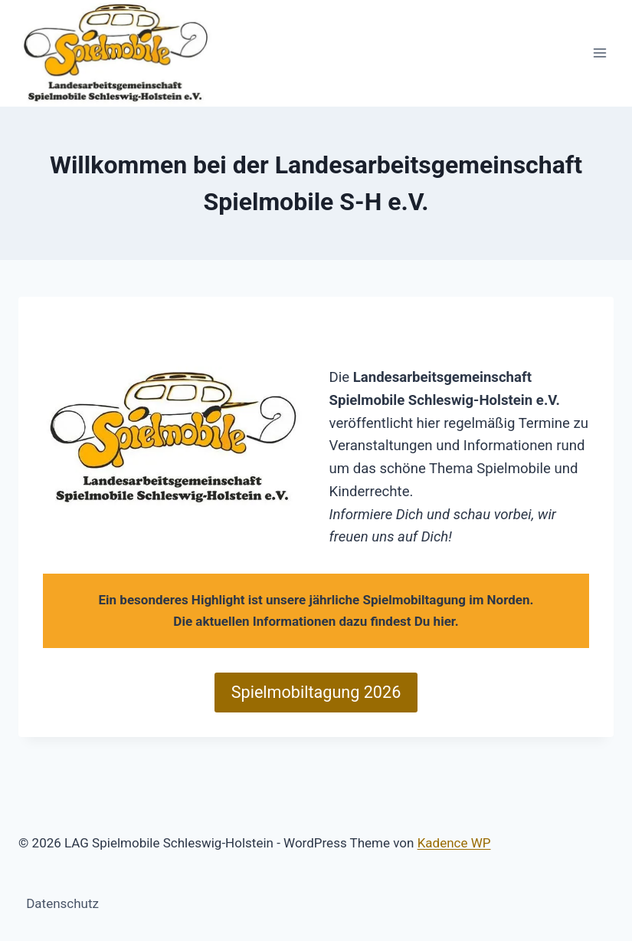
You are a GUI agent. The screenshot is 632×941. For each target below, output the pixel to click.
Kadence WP (454, 843)
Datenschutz (62, 903)
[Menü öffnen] (599, 53)
